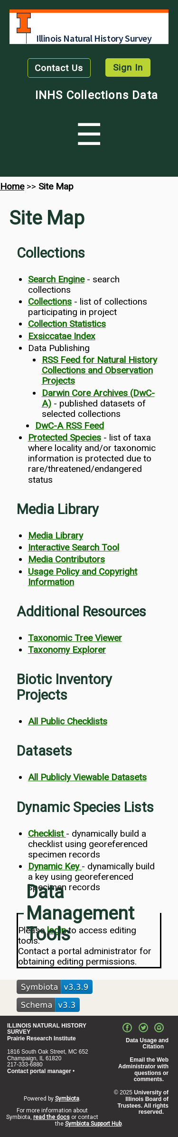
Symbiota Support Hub (93, 1123)
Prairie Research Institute (41, 1038)
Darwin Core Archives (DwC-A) (98, 398)
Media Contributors (66, 559)
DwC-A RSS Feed (69, 425)
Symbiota (67, 1098)
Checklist (47, 833)
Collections (50, 301)
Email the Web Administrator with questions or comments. (143, 1069)
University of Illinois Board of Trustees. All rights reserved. (143, 1102)
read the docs (51, 1117)
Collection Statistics (67, 323)
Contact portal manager (39, 1071)
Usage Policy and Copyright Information (82, 576)
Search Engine (56, 279)
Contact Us (59, 68)
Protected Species (64, 437)
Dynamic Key (55, 866)
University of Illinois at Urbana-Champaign (24, 23)
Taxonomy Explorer (67, 649)
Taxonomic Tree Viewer (75, 637)
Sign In (128, 67)
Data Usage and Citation (147, 1043)
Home (12, 186)
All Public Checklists (67, 721)
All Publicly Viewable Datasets (87, 777)
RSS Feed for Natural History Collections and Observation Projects (99, 370)
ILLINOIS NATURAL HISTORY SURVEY (46, 1029)
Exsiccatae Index (61, 336)
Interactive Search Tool (73, 547)
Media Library (55, 535)
